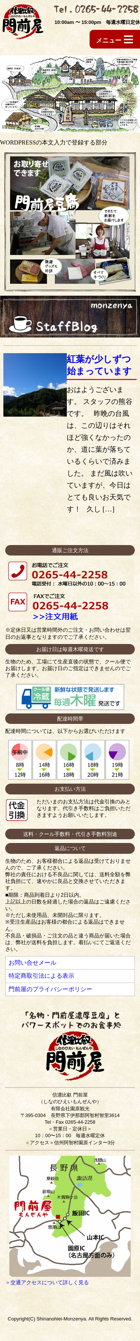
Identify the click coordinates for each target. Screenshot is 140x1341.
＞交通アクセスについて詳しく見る (47, 1282)
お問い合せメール (32, 962)
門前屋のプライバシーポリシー (50, 989)
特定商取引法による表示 (41, 976)
